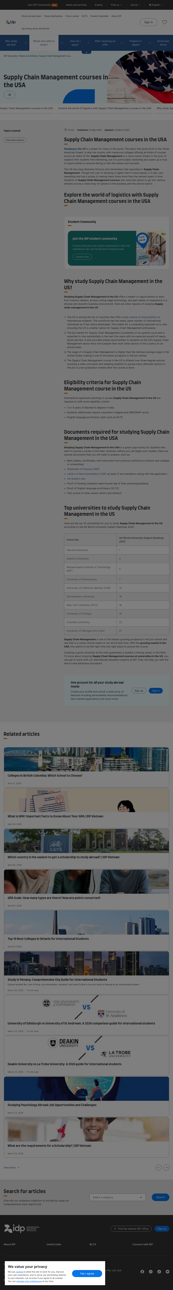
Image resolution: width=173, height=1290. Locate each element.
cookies (19, 1271)
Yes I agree (87, 1273)
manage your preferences (29, 1281)
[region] (55, 1273)
